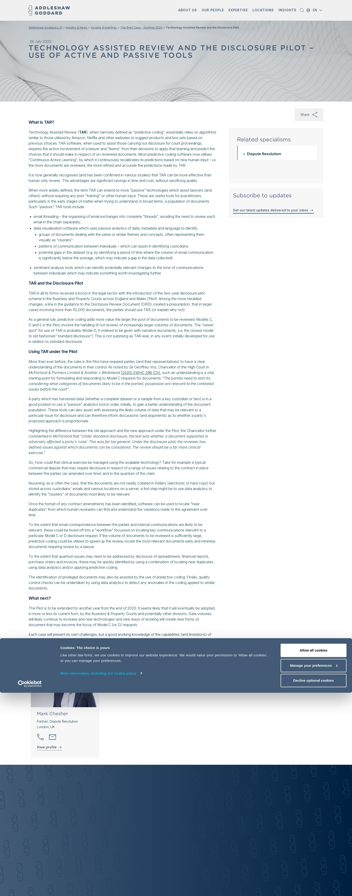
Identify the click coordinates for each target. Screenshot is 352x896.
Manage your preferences (313, 869)
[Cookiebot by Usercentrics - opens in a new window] (30, 887)
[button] (187, 10)
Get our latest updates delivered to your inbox (273, 210)
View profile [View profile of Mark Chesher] (49, 747)
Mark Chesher (52, 713)
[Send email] (52, 737)
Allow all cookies (314, 853)
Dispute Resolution (264, 154)
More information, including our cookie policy (98, 876)
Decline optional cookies (313, 884)
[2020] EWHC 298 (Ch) (140, 372)
